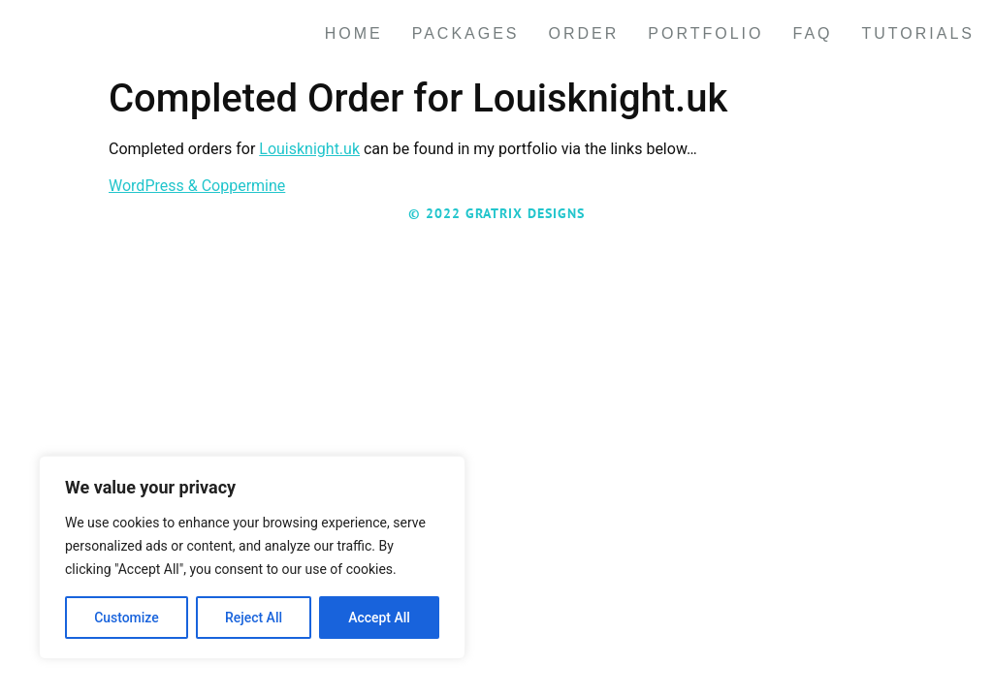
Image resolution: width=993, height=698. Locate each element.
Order (584, 33)
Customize (126, 617)
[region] (252, 557)
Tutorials (919, 33)
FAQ (812, 33)
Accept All (379, 617)
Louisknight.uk (309, 149)
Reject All (253, 617)
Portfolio (705, 33)
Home (354, 33)
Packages (466, 33)
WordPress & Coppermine (197, 185)
